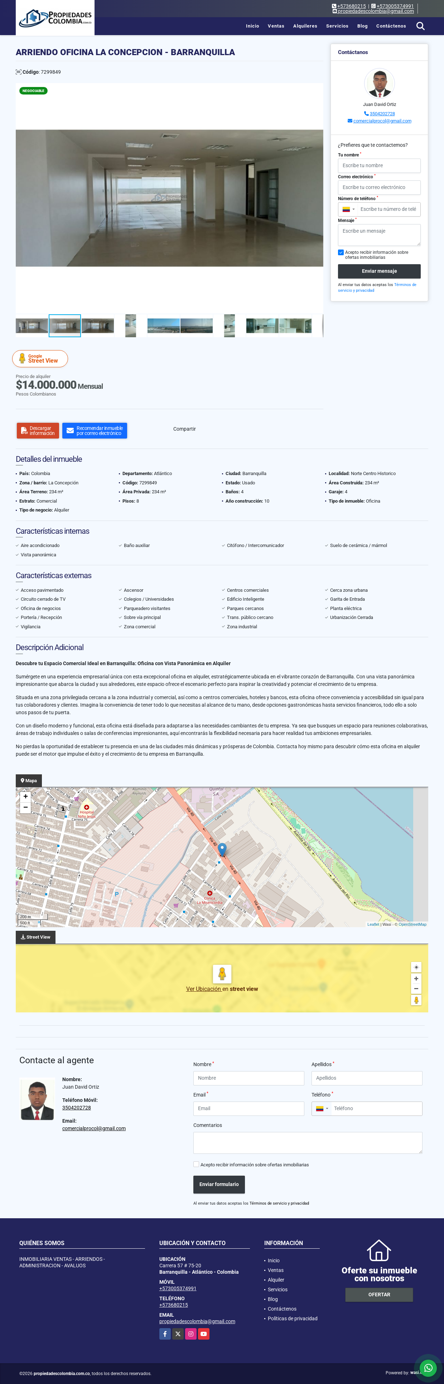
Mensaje (347, 220)
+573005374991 (395, 6)
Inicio (252, 26)
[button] (317, 89)
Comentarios (207, 1125)
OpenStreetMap (412, 924)
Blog (362, 26)
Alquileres (305, 26)
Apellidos (323, 1064)
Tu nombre (349, 155)
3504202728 (382, 113)
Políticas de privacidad (293, 1318)
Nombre (203, 1064)
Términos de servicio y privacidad (279, 1203)
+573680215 (351, 6)
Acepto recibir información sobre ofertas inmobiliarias (255, 1164)
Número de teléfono (358, 198)
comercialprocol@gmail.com (382, 121)
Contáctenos (391, 26)
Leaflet (373, 924)
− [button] (25, 808)
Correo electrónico (357, 176)
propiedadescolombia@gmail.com (197, 1321)
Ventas (276, 26)
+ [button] (25, 797)
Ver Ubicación (204, 989)
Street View (41, 358)
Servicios (337, 26)
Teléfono (322, 1094)
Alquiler (276, 1280)
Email (200, 1094)
